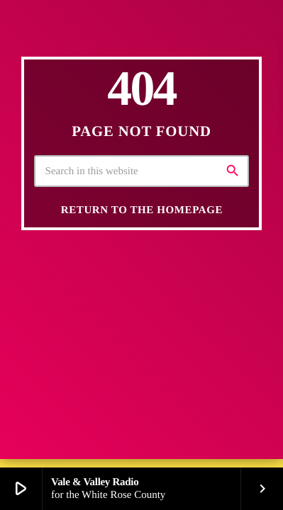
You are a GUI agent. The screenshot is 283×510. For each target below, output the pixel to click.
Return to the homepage (142, 210)
